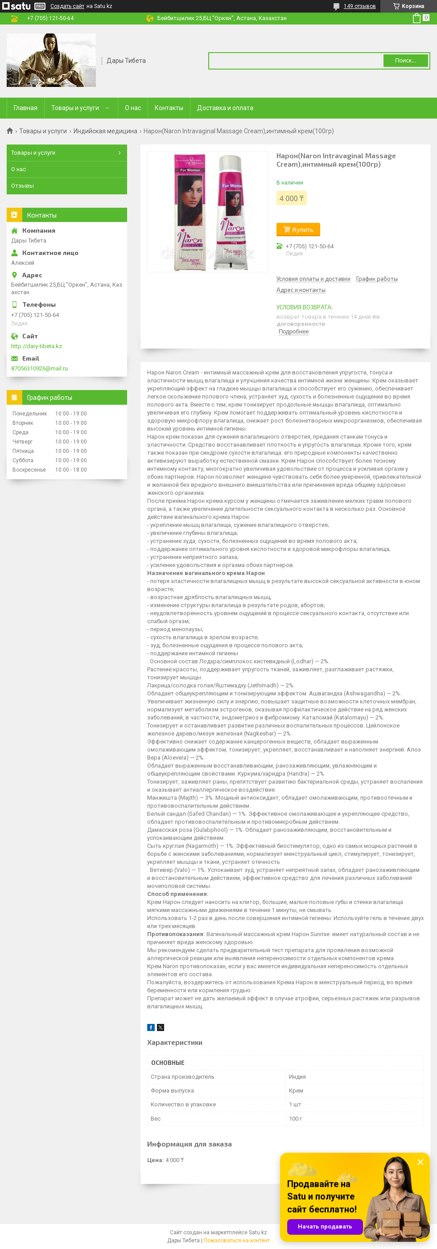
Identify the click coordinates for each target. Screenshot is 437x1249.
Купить (303, 229)
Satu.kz (258, 1232)
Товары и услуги (75, 107)
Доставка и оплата (225, 107)
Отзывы (22, 185)
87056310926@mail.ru (39, 368)
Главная (25, 107)
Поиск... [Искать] (405, 60)
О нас (133, 107)
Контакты (169, 107)
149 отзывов (360, 6)
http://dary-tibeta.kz (36, 346)
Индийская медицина (105, 131)
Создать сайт (67, 6)
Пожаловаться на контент (237, 1240)
